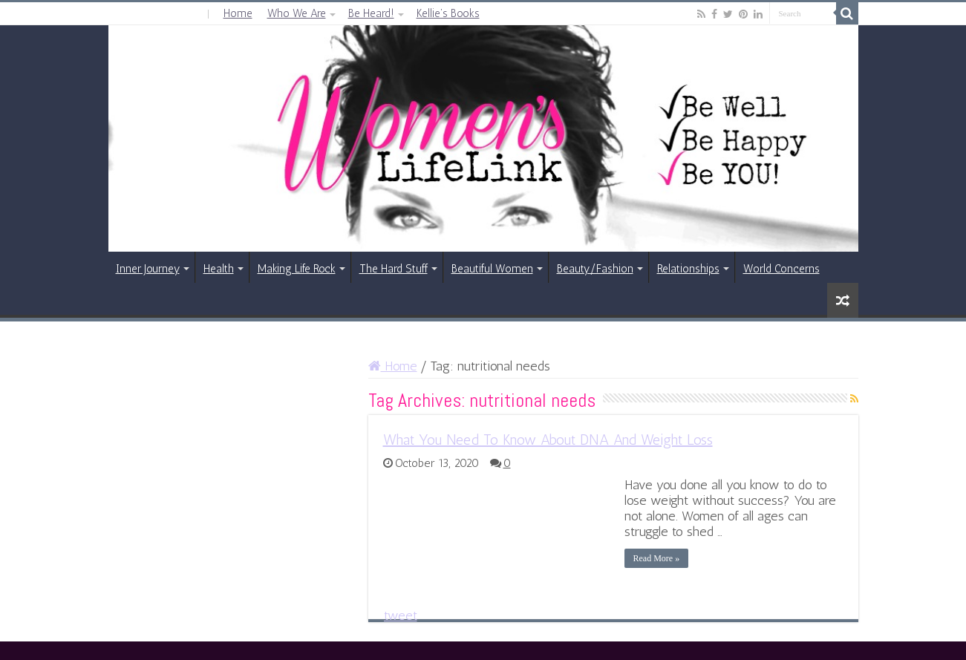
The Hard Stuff (393, 268)
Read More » (656, 558)
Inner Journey (148, 268)
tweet (400, 615)
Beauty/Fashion (595, 268)
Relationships (688, 268)
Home (237, 13)
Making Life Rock (297, 268)
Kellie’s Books (448, 13)
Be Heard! (371, 13)
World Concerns (781, 268)
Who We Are (296, 13)
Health (218, 268)
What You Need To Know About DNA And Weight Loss (548, 439)
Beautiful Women (492, 268)
